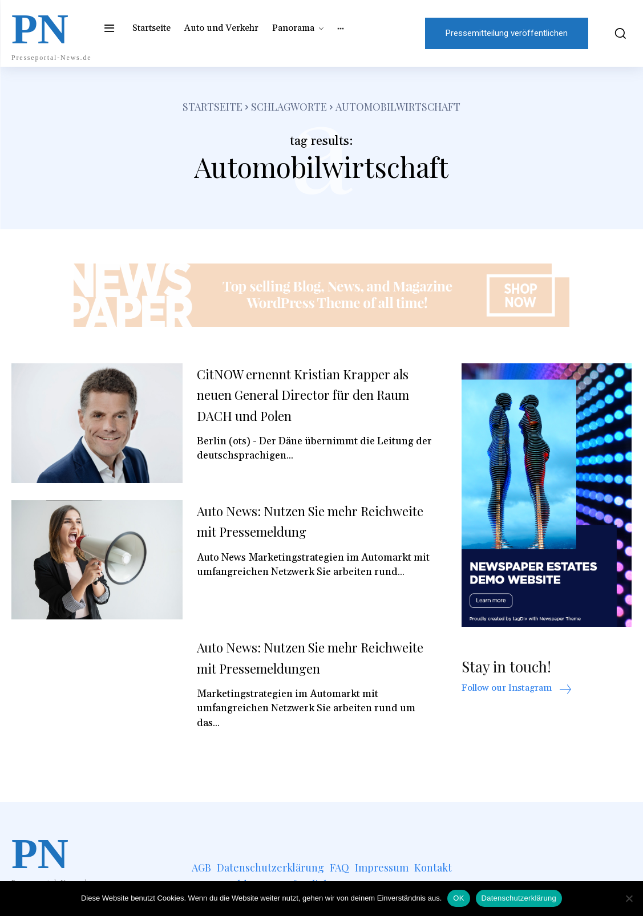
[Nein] (628, 898)
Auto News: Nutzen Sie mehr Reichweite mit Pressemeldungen (307, 657)
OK (458, 898)
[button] (616, 33)
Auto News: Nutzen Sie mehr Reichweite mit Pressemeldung (299, 520)
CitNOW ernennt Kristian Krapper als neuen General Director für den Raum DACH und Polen (312, 394)
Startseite (212, 107)
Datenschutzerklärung (519, 898)
